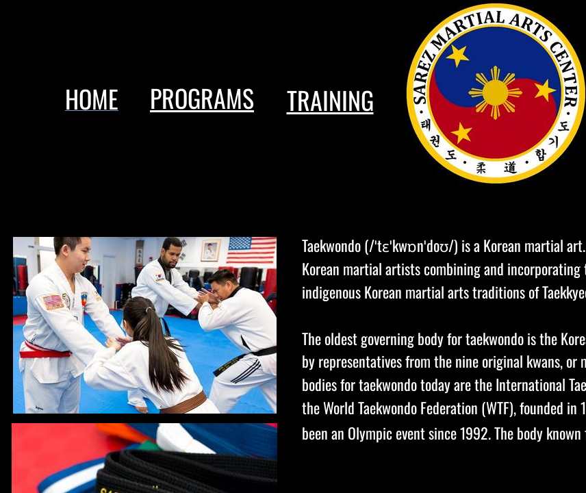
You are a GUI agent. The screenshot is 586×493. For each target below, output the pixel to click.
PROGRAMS (202, 97)
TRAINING (330, 99)
